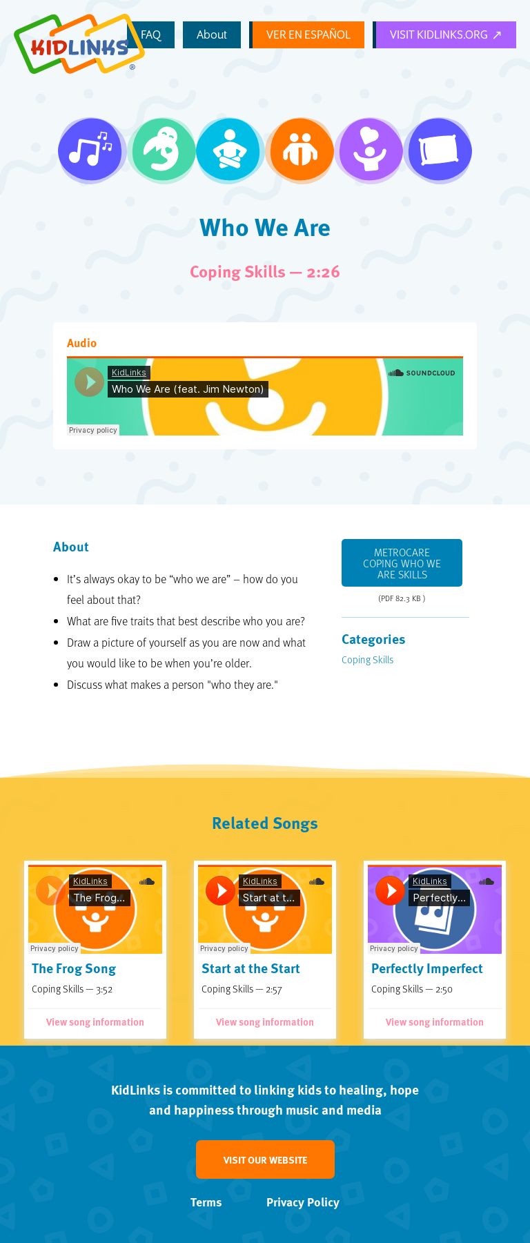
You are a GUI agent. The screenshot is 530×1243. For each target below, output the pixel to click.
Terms (206, 1202)
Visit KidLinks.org (444, 36)
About (242, 35)
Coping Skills (367, 659)
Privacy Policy (303, 1202)
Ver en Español (326, 36)
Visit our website (265, 1159)
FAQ (207, 35)
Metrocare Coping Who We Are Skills (402, 563)
